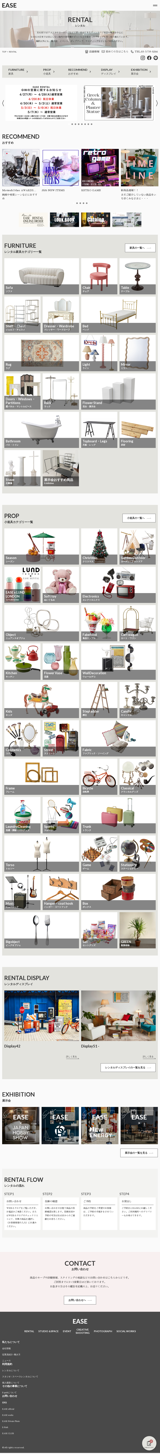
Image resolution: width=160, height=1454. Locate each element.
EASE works (7, 1416)
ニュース (6, 1361)
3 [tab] (75, 124)
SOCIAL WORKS (126, 1332)
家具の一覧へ (140, 247)
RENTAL (13, 51)
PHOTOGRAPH (103, 1332)
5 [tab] (82, 124)
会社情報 (6, 1349)
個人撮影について (10, 1384)
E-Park (5, 1428)
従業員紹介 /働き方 (11, 1355)
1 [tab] (69, 124)
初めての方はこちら (114, 51)
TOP (4, 51)
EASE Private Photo (11, 1422)
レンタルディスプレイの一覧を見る (128, 1067)
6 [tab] (85, 124)
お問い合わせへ (80, 1301)
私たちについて (11, 1343)
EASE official (8, 1410)
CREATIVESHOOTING (83, 1332)
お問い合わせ (9, 1397)
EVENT (67, 1332)
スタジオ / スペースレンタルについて (20, 1377)
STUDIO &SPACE (48, 1332)
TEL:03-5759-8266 (144, 51)
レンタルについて (10, 1371)
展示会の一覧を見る (139, 1153)
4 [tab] (79, 124)
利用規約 (7, 1365)
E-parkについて (9, 1393)
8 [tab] (91, 124)
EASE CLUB (8, 1434)
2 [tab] (72, 124)
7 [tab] (88, 124)
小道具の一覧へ (139, 518)
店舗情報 (92, 51)
